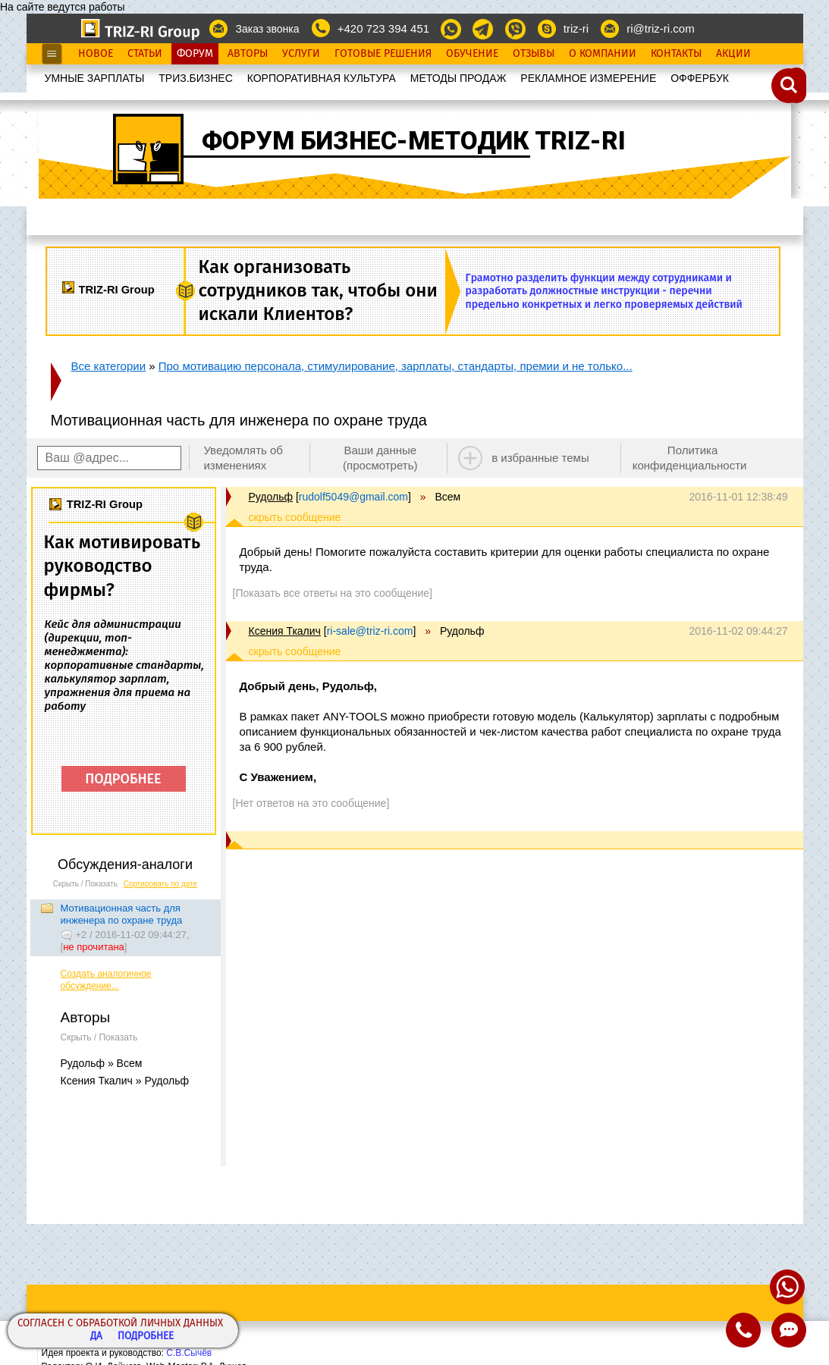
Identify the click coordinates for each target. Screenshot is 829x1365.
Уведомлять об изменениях (243, 458)
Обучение (472, 54)
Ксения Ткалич (285, 631)
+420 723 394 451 (383, 28)
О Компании (602, 54)
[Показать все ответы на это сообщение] (332, 593)
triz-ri (576, 28)
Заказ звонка (267, 29)
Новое (95, 54)
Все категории (108, 365)
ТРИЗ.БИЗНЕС (196, 78)
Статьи (144, 54)
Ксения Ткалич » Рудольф (125, 1081)
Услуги (301, 54)
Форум (195, 54)
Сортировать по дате (161, 884)
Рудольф (271, 497)
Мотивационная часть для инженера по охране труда (122, 914)
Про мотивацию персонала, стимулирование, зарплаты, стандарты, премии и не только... (396, 365)
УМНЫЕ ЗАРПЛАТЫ (95, 78)
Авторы (248, 54)
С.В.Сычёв (189, 1353)
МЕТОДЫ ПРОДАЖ (458, 78)
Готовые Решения (383, 54)
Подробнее (146, 1337)
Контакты (676, 54)
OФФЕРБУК (699, 78)
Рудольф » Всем (102, 1063)
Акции (733, 54)
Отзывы (533, 54)
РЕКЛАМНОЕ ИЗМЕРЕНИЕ (588, 78)
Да (96, 1337)
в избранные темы (540, 457)
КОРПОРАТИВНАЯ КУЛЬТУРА (321, 78)
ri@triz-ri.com (660, 28)
